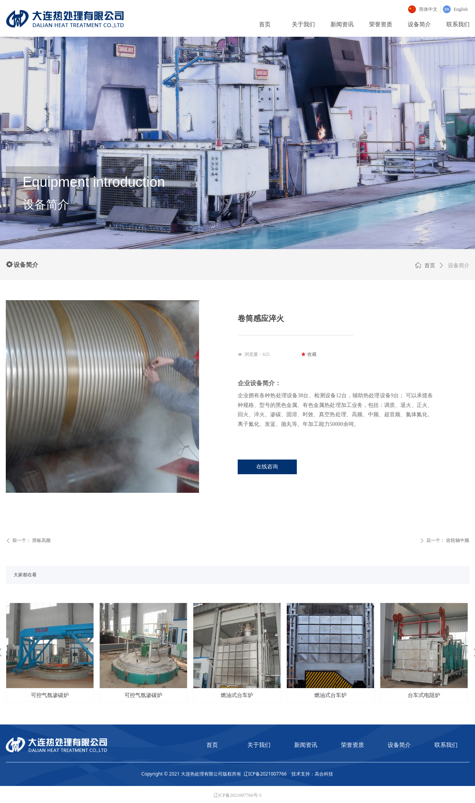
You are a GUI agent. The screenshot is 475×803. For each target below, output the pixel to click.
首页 (429, 265)
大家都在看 (25, 574)
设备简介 (459, 265)
